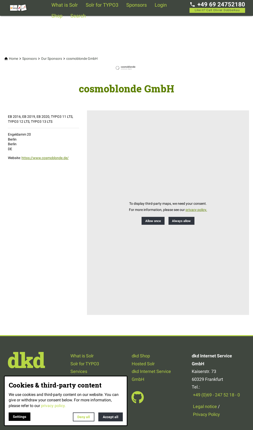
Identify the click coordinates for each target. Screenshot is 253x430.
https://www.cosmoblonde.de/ (45, 158)
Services (78, 371)
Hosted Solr (143, 363)
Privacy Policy (206, 414)
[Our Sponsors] (51, 58)
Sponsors (136, 5)
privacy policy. (196, 210)
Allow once (153, 221)
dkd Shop (141, 355)
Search (78, 16)
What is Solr (64, 5)
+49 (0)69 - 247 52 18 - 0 (216, 394)
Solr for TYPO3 (102, 5)
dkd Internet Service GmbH (151, 375)
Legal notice (205, 406)
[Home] (13, 58)
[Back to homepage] (27, 8)
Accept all (110, 417)
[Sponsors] (29, 58)
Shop (57, 16)
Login (161, 5)
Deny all (83, 417)
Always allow (181, 221)
